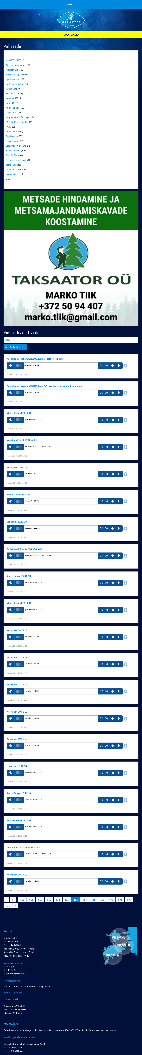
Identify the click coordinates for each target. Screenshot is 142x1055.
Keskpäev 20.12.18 (17, 711)
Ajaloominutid (13, 69)
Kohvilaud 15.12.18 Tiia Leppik (23, 847)
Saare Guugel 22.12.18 (19, 575)
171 (120, 899)
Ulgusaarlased (13, 169)
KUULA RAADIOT (71, 34)
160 (22, 899)
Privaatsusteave (12, 980)
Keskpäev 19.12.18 (17, 738)
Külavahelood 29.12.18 (19, 413)
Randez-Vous (12, 136)
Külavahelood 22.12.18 (19, 603)
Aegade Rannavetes (15, 65)
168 (93, 899)
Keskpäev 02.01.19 (17, 467)
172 (129, 899)
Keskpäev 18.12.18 (17, 874)
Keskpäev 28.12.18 (17, 630)
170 (111, 899)
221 (8, 905)
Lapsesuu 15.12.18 (17, 766)
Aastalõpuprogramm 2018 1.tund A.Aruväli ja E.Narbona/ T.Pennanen (44, 385)
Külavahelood (12, 107)
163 (49, 899)
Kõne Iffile (11, 103)
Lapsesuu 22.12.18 (17, 521)
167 (85, 899)
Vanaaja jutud (12, 174)
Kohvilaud (11, 98)
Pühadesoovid (13, 131)
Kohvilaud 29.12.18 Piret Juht (22, 440)
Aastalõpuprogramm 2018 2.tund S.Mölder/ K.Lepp (35, 358)
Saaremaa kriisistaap (16, 145)
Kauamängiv (12, 88)
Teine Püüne (12, 164)
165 (67, 899)
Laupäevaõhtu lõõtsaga (17, 117)
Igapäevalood (12, 79)
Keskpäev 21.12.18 (17, 684)
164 (58, 899)
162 (40, 899)
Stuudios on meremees (17, 160)
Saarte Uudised (13, 150)
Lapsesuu (10, 112)
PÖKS (9, 126)
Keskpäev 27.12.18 (17, 657)
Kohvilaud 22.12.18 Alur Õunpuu (24, 548)
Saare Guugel (12, 141)
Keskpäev (10, 93)
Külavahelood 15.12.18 (19, 820)
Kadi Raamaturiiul (14, 84)
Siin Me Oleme (13, 155)
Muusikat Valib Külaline (17, 122)
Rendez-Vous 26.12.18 (19, 494)
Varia (8, 179)
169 (102, 899)
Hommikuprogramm (15, 74)
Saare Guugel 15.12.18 (19, 793)
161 (31, 899)
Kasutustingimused (13, 992)
